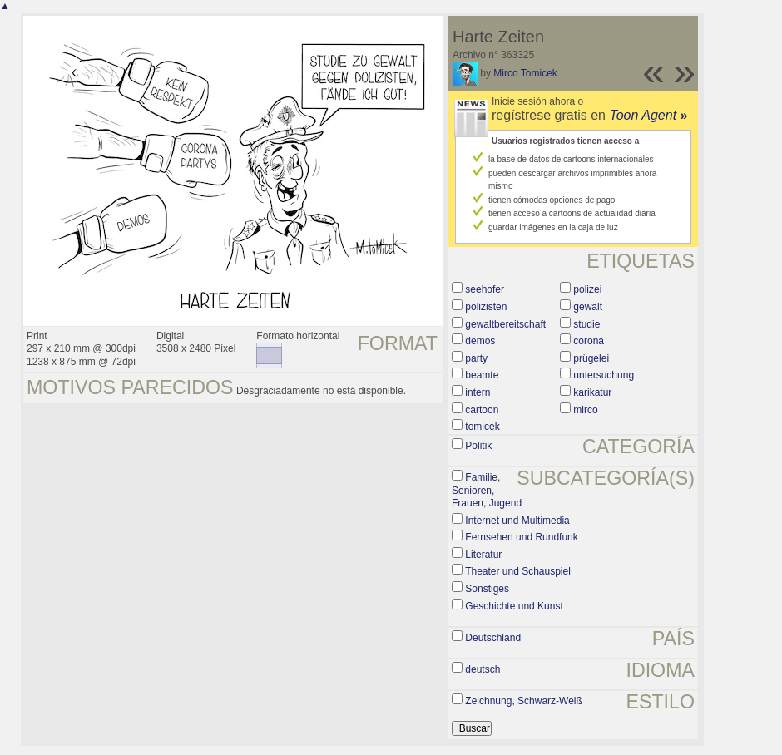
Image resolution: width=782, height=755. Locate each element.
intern (477, 392)
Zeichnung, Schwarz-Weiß (523, 701)
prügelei (591, 358)
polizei (587, 289)
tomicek (482, 426)
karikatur (592, 392)
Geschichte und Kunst (513, 606)
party (476, 358)
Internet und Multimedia (517, 520)
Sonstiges (487, 589)
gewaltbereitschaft (505, 324)
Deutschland (493, 638)
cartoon (481, 410)
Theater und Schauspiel (518, 571)
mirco (585, 410)
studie (586, 324)
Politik (478, 446)
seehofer (484, 289)
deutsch (482, 669)
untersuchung (603, 375)
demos (480, 341)
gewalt (587, 307)
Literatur (483, 554)
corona (588, 341)
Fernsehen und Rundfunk (521, 537)
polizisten (486, 307)
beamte (481, 375)
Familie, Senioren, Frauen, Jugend (487, 490)
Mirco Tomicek (525, 73)
